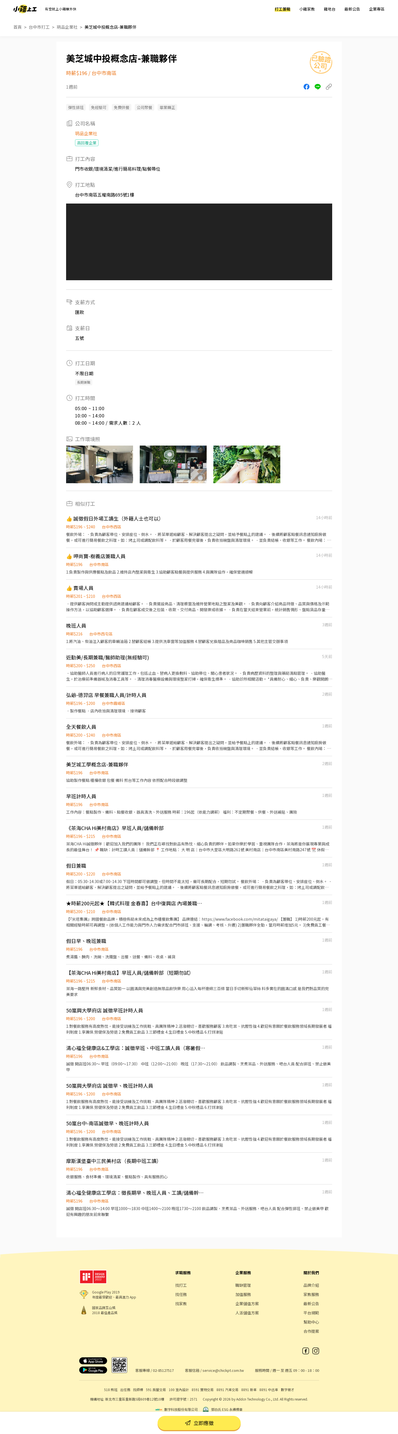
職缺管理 (243, 1285)
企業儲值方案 (247, 1303)
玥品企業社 (67, 27)
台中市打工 (39, 27)
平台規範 (311, 1312)
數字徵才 (287, 1389)
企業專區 (377, 9)
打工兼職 (282, 9)
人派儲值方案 (247, 1312)
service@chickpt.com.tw (223, 1370)
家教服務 (311, 1294)
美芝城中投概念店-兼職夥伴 (110, 27)
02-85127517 (163, 1370)
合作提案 (311, 1331)
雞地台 (330, 9)
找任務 (181, 1294)
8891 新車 (249, 1389)
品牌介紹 (311, 1285)
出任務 (125, 1389)
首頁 (17, 27)
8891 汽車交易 (227, 1389)
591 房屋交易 (156, 1389)
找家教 (181, 1303)
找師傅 (138, 1389)
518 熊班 (110, 1389)
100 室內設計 (179, 1389)
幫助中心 (311, 1322)
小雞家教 (307, 9)
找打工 (181, 1285)
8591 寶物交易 (203, 1389)
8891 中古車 (268, 1389)
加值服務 (243, 1294)
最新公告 (352, 9)
